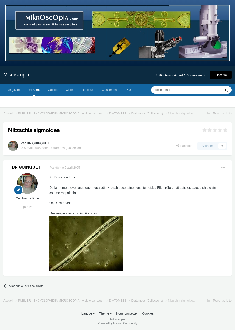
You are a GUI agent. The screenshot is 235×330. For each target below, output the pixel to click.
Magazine (14, 90)
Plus (128, 90)
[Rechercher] (176, 90)
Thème (105, 313)
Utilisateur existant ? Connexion (180, 75)
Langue (88, 313)
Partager (184, 145)
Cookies (148, 313)
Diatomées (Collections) (66, 148)
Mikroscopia (16, 75)
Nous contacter (127, 313)
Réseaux (87, 90)
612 (27, 207)
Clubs (69, 90)
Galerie (53, 90)
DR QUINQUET (38, 143)
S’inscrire (221, 75)
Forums (34, 92)
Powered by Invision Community (117, 323)
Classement (110, 90)
